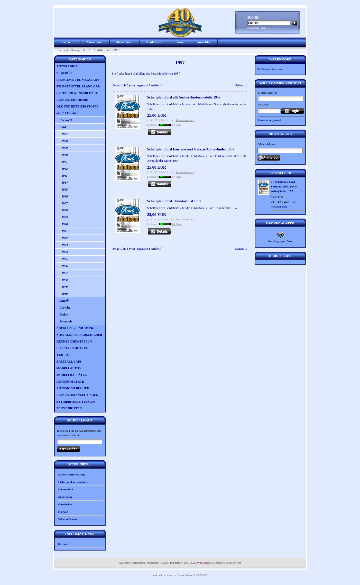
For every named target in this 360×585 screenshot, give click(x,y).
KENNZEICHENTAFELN (74, 341)
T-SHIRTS (64, 355)
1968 (65, 210)
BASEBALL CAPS (69, 361)
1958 (65, 141)
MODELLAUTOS (69, 368)
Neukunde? (154, 42)
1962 (65, 168)
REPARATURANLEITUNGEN (77, 395)
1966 (65, 196)
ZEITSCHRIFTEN (69, 408)
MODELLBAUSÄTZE (72, 375)
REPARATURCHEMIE (72, 100)
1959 (65, 148)
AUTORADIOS (67, 66)
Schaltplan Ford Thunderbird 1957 (174, 201)
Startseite (67, 42)
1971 (65, 231)
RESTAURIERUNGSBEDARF (77, 93)
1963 (65, 175)
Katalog (75, 49)
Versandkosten (184, 120)
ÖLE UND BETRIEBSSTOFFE (78, 106)
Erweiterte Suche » (258, 27)
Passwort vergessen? (269, 120)
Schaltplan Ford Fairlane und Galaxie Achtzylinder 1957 (190, 149)
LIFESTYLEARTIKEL (72, 348)
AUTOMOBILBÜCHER (73, 388)
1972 (65, 238)
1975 (65, 259)
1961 (65, 162)
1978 (65, 280)
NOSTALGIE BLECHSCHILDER (79, 335)
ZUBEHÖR (64, 73)
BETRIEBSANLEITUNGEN (76, 401)
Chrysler (65, 307)
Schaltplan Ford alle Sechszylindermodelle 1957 (183, 97)
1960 (65, 155)
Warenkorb (95, 42)
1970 (65, 224)
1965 (65, 189)
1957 (116, 49)
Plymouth (66, 321)
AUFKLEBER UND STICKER (77, 328)
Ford (108, 49)
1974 (65, 252)
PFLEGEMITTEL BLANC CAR (78, 86)
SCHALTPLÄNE (93, 49)
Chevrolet (66, 120)
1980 (65, 293)
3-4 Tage (176, 124)
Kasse (180, 42)
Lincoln (65, 300)
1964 (65, 182)
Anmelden (204, 42)
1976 (65, 266)
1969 (65, 217)
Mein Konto (124, 42)
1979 (65, 287)
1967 (65, 203)
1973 (65, 245)
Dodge (64, 314)
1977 (65, 273)
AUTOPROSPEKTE (70, 381)
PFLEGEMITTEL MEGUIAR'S (78, 80)
